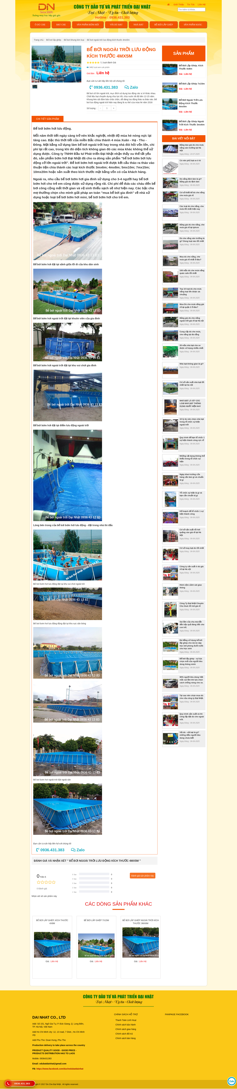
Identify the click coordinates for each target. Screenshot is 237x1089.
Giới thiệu (179, 4)
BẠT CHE (61, 24)
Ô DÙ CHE (40, 24)
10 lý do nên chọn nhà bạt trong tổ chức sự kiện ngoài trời (192, 422)
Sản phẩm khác (193, 24)
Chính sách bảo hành (125, 1025)
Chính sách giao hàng (125, 1029)
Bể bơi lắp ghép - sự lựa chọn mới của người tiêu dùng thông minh (191, 661)
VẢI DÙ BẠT (116, 24)
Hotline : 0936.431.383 (112, 17)
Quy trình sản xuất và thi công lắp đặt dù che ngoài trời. (192, 717)
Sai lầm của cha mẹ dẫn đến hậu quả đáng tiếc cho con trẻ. (192, 624)
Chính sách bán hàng (125, 1038)
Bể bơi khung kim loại (74, 40)
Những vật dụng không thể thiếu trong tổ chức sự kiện (192, 459)
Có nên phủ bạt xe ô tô (190, 160)
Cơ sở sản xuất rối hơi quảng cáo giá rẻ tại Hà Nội (190, 532)
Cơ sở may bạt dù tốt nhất (192, 548)
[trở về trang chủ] (48, 10)
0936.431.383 (104, 87)
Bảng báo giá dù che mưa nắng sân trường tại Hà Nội (192, 148)
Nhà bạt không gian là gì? (192, 364)
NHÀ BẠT (138, 24)
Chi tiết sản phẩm (47, 119)
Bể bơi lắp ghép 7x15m (192, 83)
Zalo (131, 87)
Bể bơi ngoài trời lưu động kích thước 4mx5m (108, 40)
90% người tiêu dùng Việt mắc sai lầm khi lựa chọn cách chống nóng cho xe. (191, 680)
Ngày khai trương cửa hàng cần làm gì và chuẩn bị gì (192, 477)
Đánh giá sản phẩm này (142, 876)
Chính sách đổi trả (124, 1034)
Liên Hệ (201, 4)
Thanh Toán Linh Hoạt (125, 1020)
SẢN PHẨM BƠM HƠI (88, 24)
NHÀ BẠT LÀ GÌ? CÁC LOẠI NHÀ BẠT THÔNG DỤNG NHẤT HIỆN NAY (190, 403)
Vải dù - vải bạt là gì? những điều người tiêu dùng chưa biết (190, 735)
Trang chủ (39, 40)
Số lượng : (92, 108)
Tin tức (191, 4)
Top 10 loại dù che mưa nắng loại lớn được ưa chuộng (190, 292)
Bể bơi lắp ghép (163, 24)
